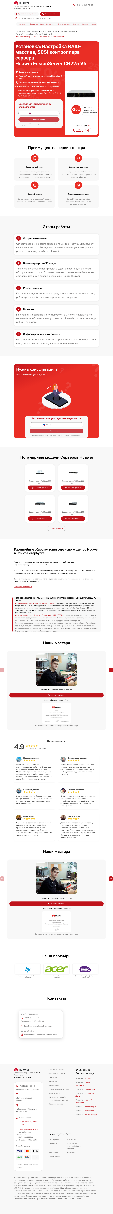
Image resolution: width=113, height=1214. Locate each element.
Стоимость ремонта (56, 1069)
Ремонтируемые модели (58, 1089)
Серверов (52, 1143)
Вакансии (76, 24)
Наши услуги (54, 1093)
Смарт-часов (54, 1156)
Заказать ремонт (39, 488)
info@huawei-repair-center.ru (24, 1097)
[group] (28, 971)
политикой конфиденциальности (72, 435)
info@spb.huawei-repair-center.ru (36, 1026)
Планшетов (53, 1153)
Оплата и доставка (64, 24)
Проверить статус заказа (26, 14)
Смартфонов (53, 1139)
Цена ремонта (50, 24)
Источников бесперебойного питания (74, 1146)
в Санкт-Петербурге (42, 6)
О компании (21, 24)
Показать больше (56, 528)
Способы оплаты (55, 1104)
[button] (111, 670)
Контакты (85, 24)
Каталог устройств (37, 24)
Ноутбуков (71, 1139)
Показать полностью (23, 587)
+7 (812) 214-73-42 (84, 5)
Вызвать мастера (56, 695)
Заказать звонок (50, 14)
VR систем (71, 1153)
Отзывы (93, 24)
